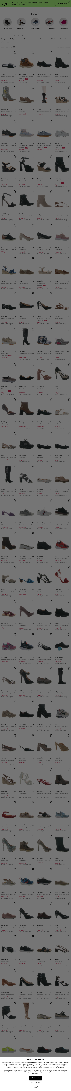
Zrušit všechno (35, 1082)
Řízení (36, 1087)
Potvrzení (35, 1078)
